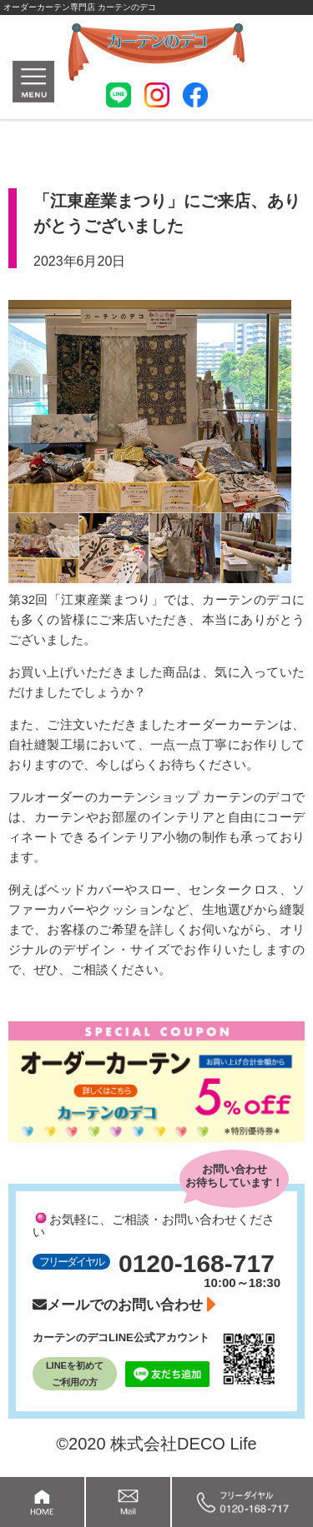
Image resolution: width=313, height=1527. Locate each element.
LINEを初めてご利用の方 (74, 1373)
